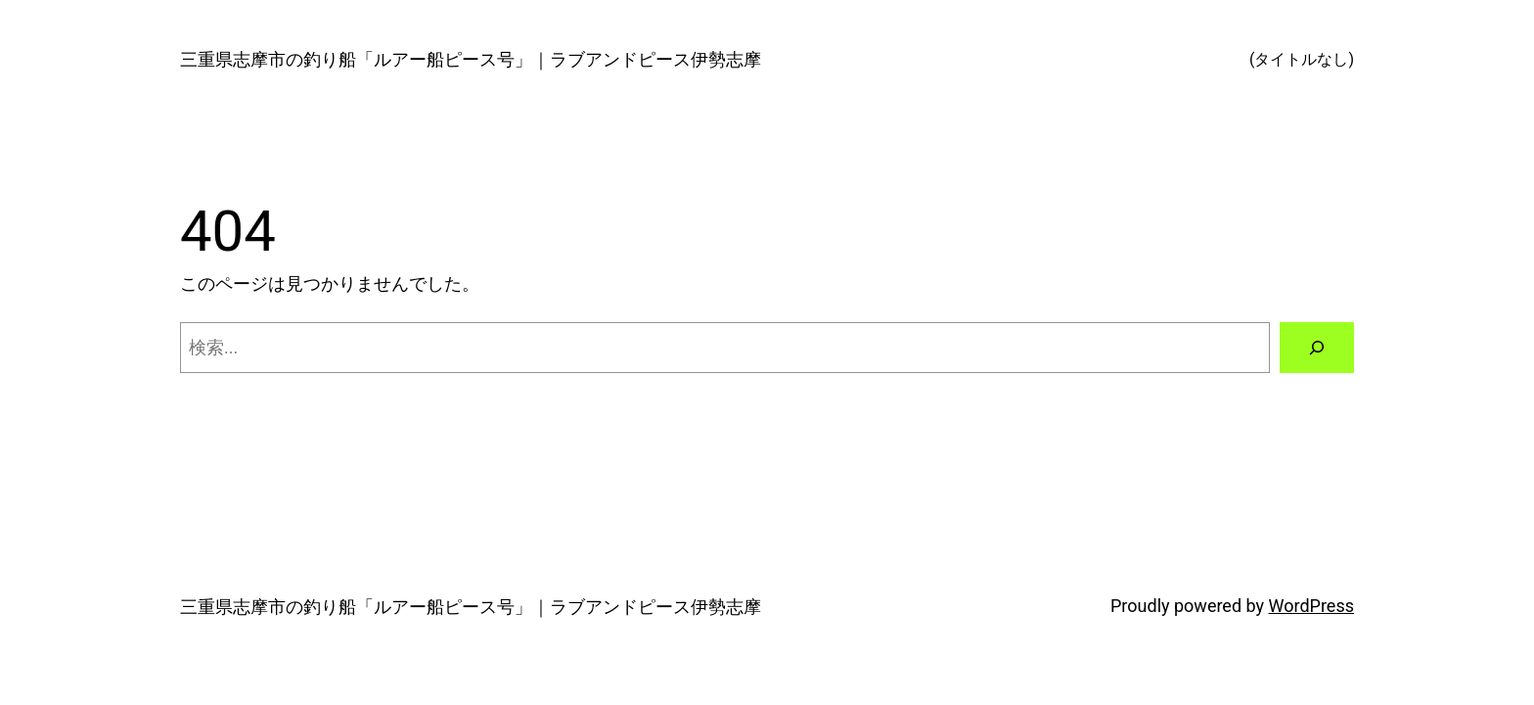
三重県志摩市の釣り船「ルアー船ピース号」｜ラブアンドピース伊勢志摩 (470, 59)
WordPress (1311, 605)
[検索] (1317, 347)
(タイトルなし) (1301, 59)
